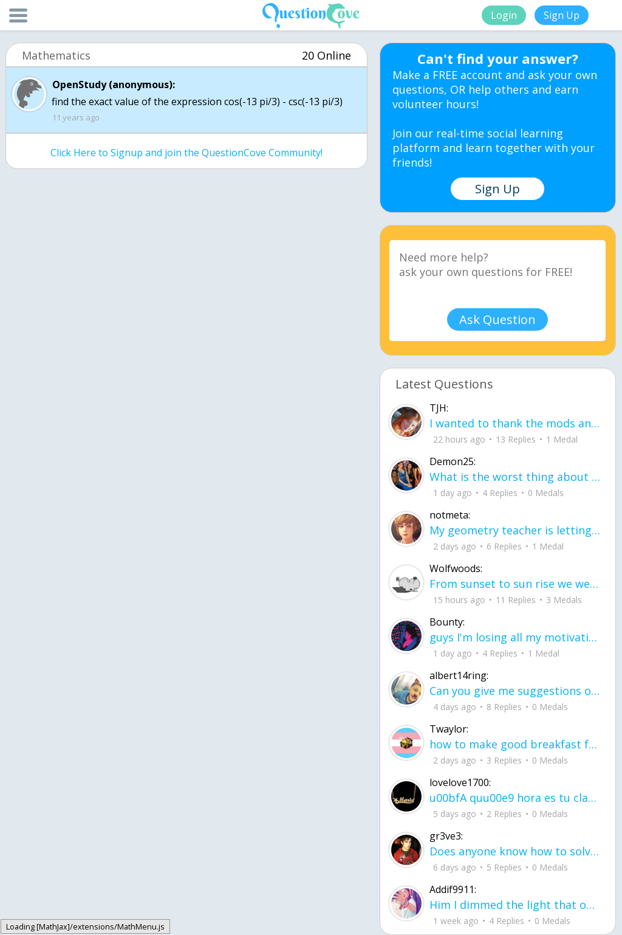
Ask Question (497, 319)
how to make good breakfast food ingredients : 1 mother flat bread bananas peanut (514, 744)
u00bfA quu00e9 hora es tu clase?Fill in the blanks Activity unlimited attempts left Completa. (514, 797)
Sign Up (561, 15)
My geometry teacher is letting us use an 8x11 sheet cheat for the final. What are (514, 530)
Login (504, 15)
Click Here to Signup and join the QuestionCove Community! (186, 152)
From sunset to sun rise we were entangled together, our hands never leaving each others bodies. (514, 583)
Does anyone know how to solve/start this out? (514, 851)
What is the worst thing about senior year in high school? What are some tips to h (514, 476)
